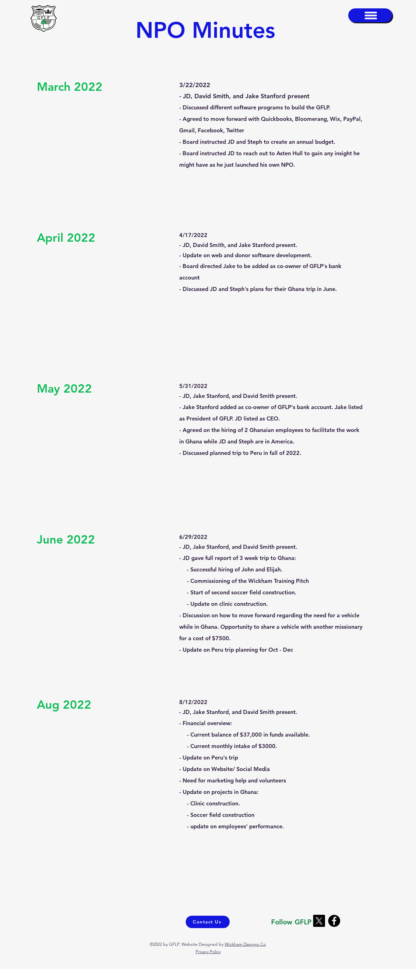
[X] (319, 921)
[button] (370, 15)
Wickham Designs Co (245, 944)
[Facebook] (334, 921)
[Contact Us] (208, 922)
